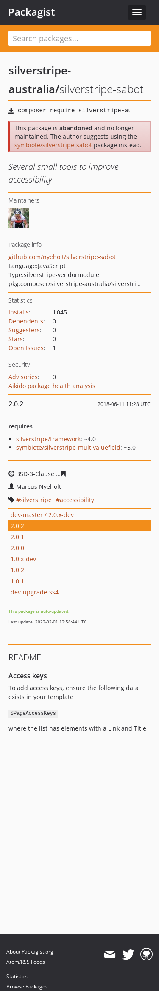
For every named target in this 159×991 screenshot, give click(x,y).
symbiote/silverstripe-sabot (53, 145)
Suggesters (24, 330)
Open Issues (26, 348)
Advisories (23, 377)
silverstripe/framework (48, 439)
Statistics (17, 976)
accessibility (77, 500)
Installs (18, 312)
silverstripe (36, 500)
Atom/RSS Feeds (25, 961)
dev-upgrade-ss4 (35, 592)
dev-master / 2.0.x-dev (42, 515)
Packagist (31, 12)
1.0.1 (17, 581)
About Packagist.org (29, 951)
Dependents (25, 321)
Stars (15, 339)
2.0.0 (17, 548)
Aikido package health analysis (51, 386)
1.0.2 (17, 570)
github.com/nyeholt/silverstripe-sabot (62, 257)
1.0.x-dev (23, 559)
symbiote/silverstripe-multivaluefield (68, 447)
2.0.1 (17, 537)
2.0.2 (17, 526)
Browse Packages (27, 986)
